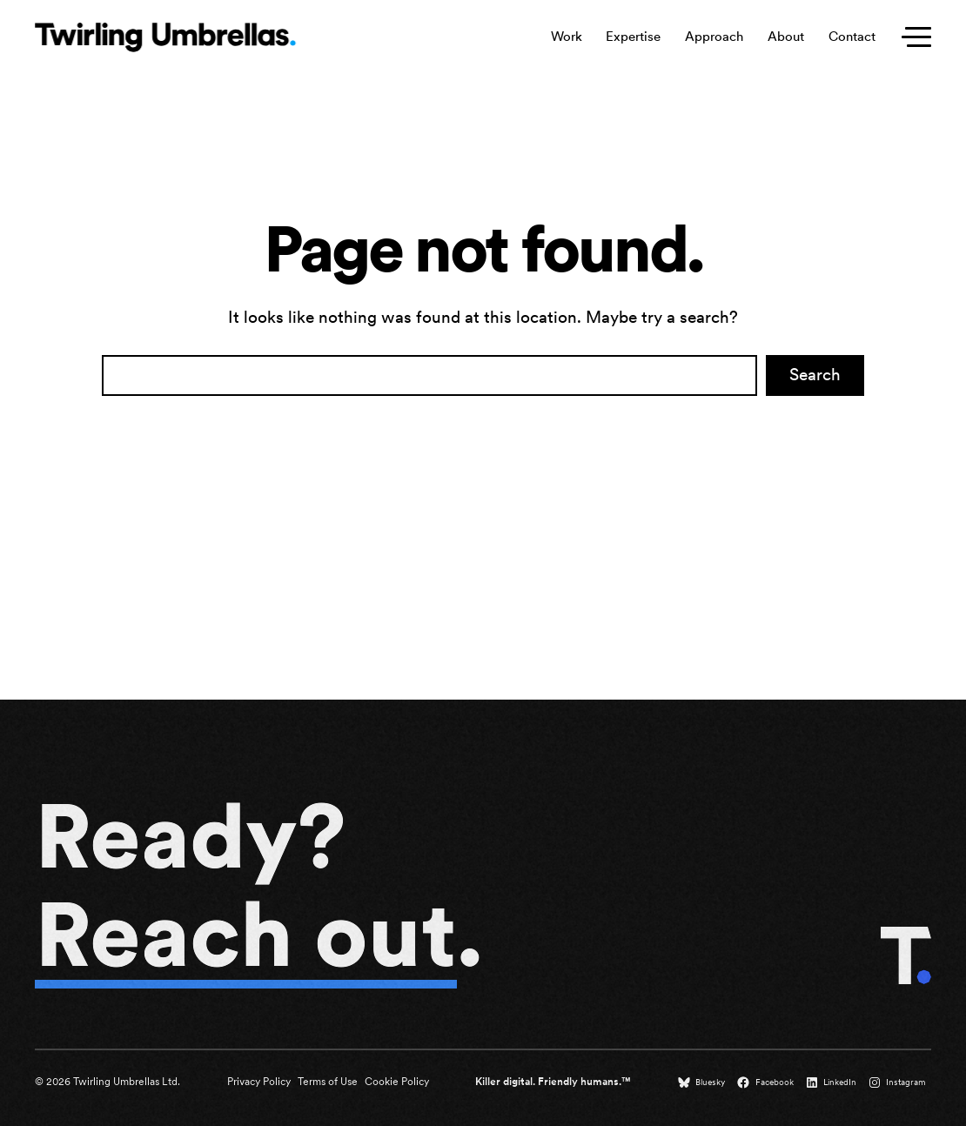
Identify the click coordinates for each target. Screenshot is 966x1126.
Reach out (246, 934)
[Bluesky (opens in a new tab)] (703, 1082)
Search (815, 375)
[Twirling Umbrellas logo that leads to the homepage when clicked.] (165, 37)
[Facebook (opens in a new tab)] (766, 1082)
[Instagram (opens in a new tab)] (899, 1082)
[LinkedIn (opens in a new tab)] (833, 1082)
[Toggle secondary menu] (912, 37)
